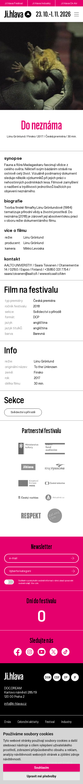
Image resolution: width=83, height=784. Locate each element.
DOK (48, 677)
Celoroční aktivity (28, 721)
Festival (50, 721)
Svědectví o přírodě (47, 311)
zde (37, 583)
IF (75, 677)
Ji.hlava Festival (14, 3)
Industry (66, 721)
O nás (7, 721)
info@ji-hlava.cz (15, 703)
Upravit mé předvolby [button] (41, 776)
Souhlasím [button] (41, 767)
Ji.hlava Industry (41, 3)
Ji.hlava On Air (69, 3)
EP (66, 677)
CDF (56, 677)
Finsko (31, 136)
